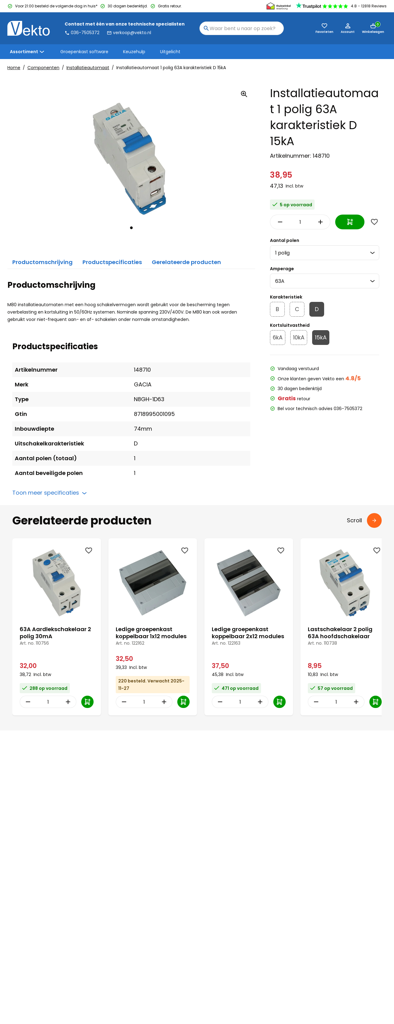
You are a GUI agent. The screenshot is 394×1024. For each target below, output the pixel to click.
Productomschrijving (42, 262)
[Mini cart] (373, 28)
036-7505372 (82, 33)
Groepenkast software (84, 52)
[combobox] (241, 28)
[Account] (348, 28)
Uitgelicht (170, 52)
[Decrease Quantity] (278, 222)
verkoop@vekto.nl (129, 33)
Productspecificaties (112, 262)
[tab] (131, 227)
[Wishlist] (374, 222)
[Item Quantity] (300, 222)
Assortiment (28, 51)
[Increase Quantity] (321, 222)
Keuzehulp (134, 52)
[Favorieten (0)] (324, 28)
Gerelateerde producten (186, 262)
